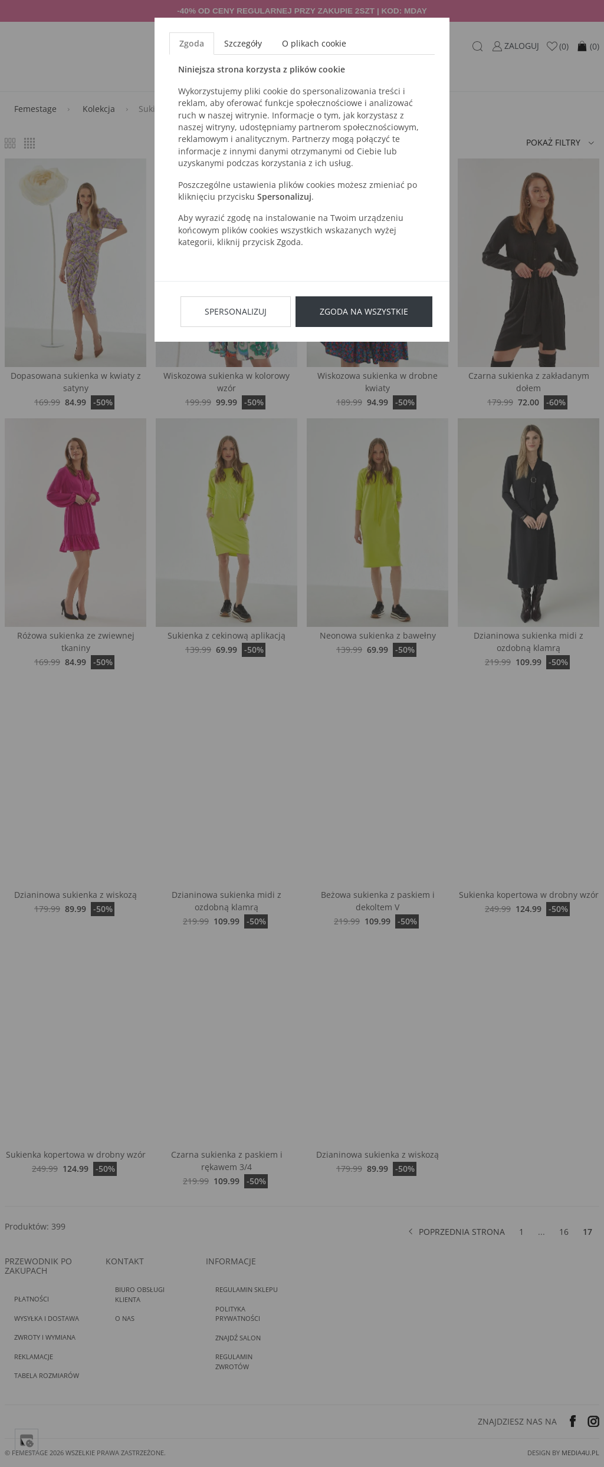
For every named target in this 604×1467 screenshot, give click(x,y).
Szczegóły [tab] (243, 43)
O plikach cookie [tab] (314, 43)
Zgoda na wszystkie (364, 311)
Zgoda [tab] (191, 43)
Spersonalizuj (236, 311)
